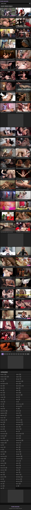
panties (18, 413)
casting (2, 402)
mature (18, 383)
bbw (2, 390)
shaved (18, 438)
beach (2, 395)
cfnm (2, 404)
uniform (18, 461)
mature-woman (20, 386)
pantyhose (19, 415)
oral (18, 408)
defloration (3, 415)
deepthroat (3, 413)
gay (2, 445)
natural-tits (19, 395)
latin (2, 486)
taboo (18, 447)
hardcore (3, 463)
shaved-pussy (19, 440)
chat (2, 406)
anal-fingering (4, 383)
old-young (19, 406)
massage (18, 379)
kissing (2, 481)
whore (18, 483)
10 (23, 354)
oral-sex (18, 411)
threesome (19, 456)
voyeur (18, 472)
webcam (18, 474)
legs (2, 488)
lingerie (18, 376)
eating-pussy (3, 420)
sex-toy (18, 436)
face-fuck (3, 431)
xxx (17, 486)
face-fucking (3, 433)
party (18, 417)
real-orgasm (19, 424)
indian (2, 465)
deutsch (2, 417)
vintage (18, 468)
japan (2, 474)
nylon (18, 399)
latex (2, 483)
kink (2, 479)
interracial (3, 470)
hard (2, 461)
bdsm (2, 392)
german (2, 447)
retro (18, 431)
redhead (19, 429)
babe (2, 386)
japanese (3, 477)
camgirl (2, 397)
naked (18, 390)
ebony (2, 422)
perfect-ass (19, 420)
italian (2, 472)
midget (18, 388)
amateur (3, 374)
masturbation (19, 381)
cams (2, 399)
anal (2, 381)
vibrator (18, 465)
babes (2, 388)
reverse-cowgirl (20, 433)
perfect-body (19, 422)
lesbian (18, 374)
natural (18, 392)
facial (2, 438)
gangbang (3, 442)
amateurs (3, 379)
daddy (2, 408)
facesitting (3, 436)
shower (18, 445)
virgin (18, 470)
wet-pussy (19, 479)
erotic (2, 424)
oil (17, 402)
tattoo (18, 449)
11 (25, 354)
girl (2, 449)
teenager (18, 454)
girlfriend (3, 452)
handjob (3, 458)
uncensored (19, 458)
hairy (2, 454)
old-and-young (19, 404)
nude (18, 397)
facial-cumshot (4, 440)
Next (28, 354)
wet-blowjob (19, 477)
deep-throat (3, 411)
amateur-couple (4, 376)
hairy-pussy (3, 456)
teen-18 (18, 452)
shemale (18, 442)
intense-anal (3, 468)
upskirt (18, 463)
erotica (2, 427)
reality (18, 427)
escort (2, 429)
